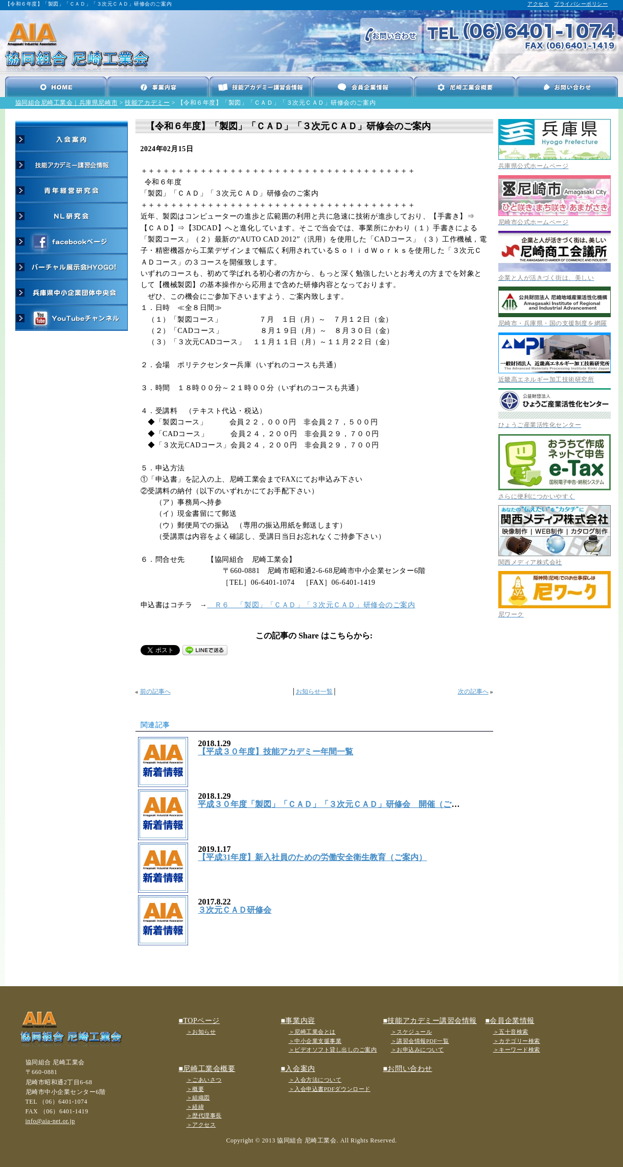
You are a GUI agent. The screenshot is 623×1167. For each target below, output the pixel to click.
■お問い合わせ (407, 1069)
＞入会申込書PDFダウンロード (330, 1089)
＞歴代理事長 (204, 1115)
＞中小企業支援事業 (315, 1041)
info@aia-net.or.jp (50, 1121)
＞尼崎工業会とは (312, 1032)
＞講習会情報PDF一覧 (420, 1041)
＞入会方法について (315, 1080)
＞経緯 (195, 1107)
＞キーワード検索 (516, 1049)
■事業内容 (298, 1021)
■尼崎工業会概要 (207, 1069)
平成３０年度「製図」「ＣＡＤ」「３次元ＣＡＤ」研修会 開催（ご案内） (337, 804)
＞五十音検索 (510, 1032)
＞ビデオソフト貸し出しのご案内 (333, 1049)
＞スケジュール (411, 1032)
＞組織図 (198, 1097)
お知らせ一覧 (314, 691)
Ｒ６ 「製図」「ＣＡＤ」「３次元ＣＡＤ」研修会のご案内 (311, 605)
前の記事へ (155, 691)
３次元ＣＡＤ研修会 (234, 910)
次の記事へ (473, 691)
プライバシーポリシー (581, 4)
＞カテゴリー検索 (516, 1041)
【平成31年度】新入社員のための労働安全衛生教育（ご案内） (312, 857)
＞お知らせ (201, 1032)
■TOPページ (199, 1021)
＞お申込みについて (417, 1049)
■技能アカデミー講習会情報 (430, 1021)
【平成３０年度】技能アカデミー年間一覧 (275, 751)
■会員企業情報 (510, 1021)
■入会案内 (298, 1069)
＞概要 (195, 1089)
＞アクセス (201, 1125)
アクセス (538, 4)
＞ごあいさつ (204, 1080)
